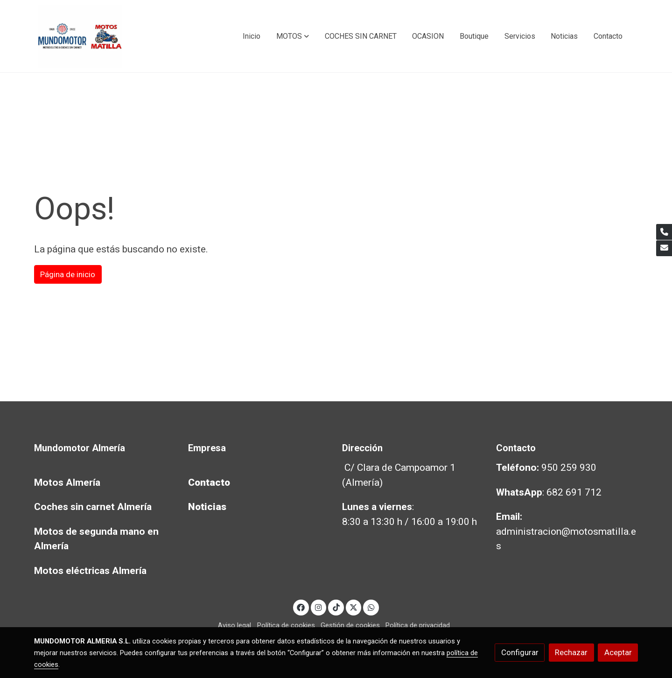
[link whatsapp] (371, 607)
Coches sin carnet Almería (93, 506)
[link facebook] (301, 607)
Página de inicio (67, 274)
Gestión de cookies (350, 625)
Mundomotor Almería (79, 448)
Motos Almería (67, 482)
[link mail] (664, 248)
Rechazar (571, 652)
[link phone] (664, 232)
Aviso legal (234, 625)
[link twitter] (354, 607)
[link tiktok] (336, 607)
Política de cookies (286, 625)
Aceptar (618, 652)
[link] (80, 36)
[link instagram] (318, 607)
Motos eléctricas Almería (90, 570)
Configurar (520, 652)
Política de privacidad (417, 625)
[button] (292, 36)
